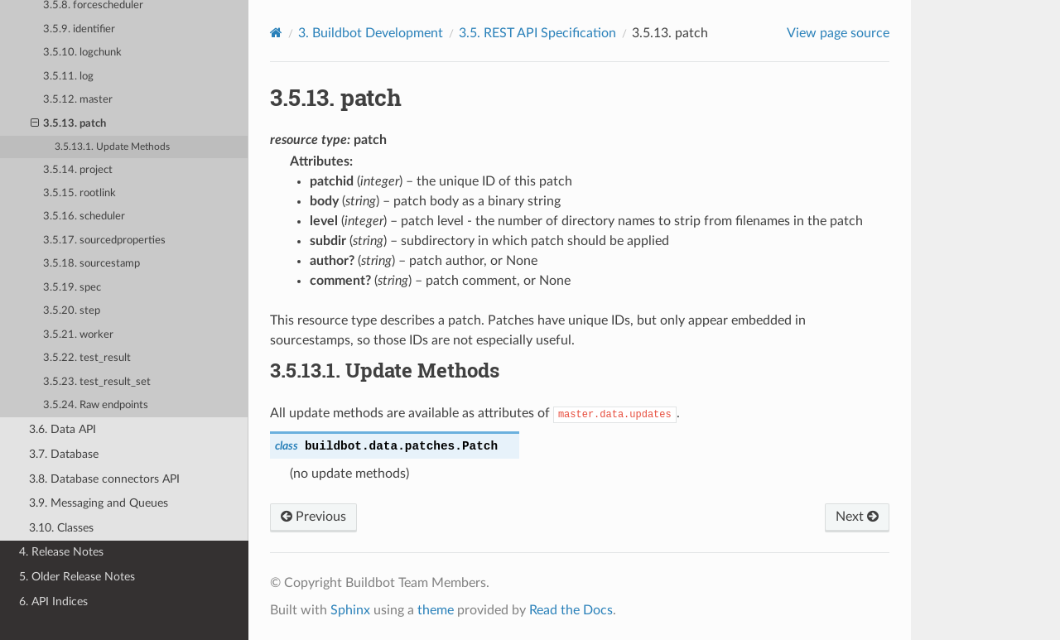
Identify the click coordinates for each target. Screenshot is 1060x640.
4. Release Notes (61, 552)
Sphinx (350, 610)
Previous (313, 516)
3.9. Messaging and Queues (98, 503)
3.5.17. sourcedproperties (104, 240)
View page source (838, 33)
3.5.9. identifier (79, 29)
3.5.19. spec (72, 287)
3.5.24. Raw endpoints (95, 405)
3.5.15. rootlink (79, 193)
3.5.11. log (68, 76)
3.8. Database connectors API (104, 479)
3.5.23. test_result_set (97, 382)
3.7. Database (64, 454)
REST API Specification (537, 33)
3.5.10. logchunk (82, 52)
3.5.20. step (71, 311)
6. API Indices (53, 601)
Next (857, 516)
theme (435, 610)
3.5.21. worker (78, 335)
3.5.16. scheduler (84, 216)
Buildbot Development (370, 33)
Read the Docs (571, 610)
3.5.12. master (78, 99)
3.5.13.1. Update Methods (112, 147)
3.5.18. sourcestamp (91, 263)
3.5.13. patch (69, 124)
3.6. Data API (62, 429)
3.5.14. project (78, 170)
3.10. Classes (61, 528)
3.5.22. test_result (87, 358)
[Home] (276, 33)
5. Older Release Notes (77, 576)
